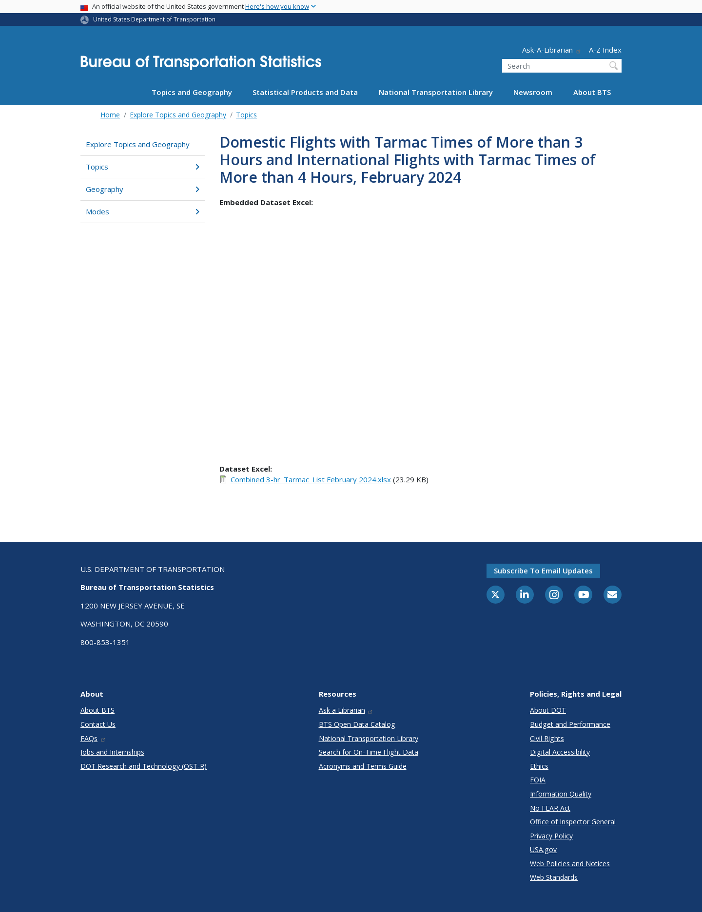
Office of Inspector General (573, 821)
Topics (246, 114)
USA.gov (543, 849)
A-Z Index (605, 50)
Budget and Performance (570, 724)
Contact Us (98, 724)
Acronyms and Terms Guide (363, 766)
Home (110, 114)
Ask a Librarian (346, 710)
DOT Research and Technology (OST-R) (143, 766)
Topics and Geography (192, 92)
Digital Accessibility (560, 752)
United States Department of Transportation (154, 19)
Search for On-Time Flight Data (368, 752)
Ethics (539, 766)
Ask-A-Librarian (552, 50)
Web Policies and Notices (570, 863)
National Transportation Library (436, 92)
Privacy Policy (551, 835)
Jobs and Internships (112, 752)
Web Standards (554, 877)
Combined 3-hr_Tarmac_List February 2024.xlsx (311, 479)
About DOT (548, 710)
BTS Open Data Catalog (357, 724)
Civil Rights (547, 738)
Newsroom (532, 92)
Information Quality (560, 793)
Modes (142, 211)
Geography (142, 189)
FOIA (538, 779)
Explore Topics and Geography (178, 114)
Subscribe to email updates (543, 570)
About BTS (592, 92)
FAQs (93, 738)
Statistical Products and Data (305, 92)
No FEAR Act (550, 808)
